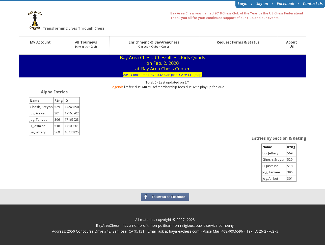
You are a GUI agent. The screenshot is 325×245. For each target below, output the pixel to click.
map (198, 74)
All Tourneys (86, 44)
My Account (40, 42)
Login (242, 3)
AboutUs (291, 44)
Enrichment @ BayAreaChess (154, 44)
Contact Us (313, 3)
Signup (262, 3)
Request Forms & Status (238, 42)
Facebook (285, 3)
